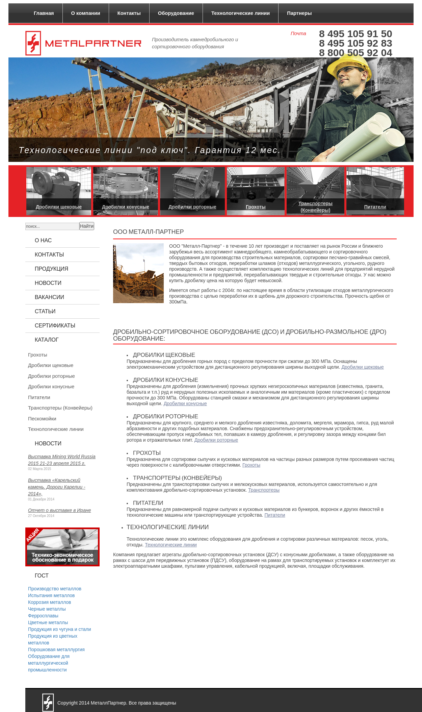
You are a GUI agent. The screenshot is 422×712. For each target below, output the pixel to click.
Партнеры (299, 13)
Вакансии (49, 297)
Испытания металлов (51, 595)
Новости (48, 283)
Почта (298, 33)
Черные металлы (47, 609)
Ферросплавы (43, 615)
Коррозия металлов (49, 602)
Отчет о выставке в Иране (59, 510)
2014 (84, 703)
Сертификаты (55, 325)
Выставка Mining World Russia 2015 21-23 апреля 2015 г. (62, 460)
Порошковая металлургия (56, 649)
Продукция (51, 269)
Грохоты (251, 465)
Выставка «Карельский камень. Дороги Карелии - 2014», (56, 486)
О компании (85, 13)
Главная (44, 13)
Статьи (45, 311)
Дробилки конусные (185, 403)
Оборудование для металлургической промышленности (49, 663)
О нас (43, 240)
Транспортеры (264, 490)
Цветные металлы (48, 622)
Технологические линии (240, 13)
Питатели (274, 515)
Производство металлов (54, 588)
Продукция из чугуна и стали (59, 629)
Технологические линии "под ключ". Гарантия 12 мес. (150, 150)
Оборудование (176, 13)
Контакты (129, 13)
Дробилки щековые (362, 367)
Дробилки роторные (216, 440)
